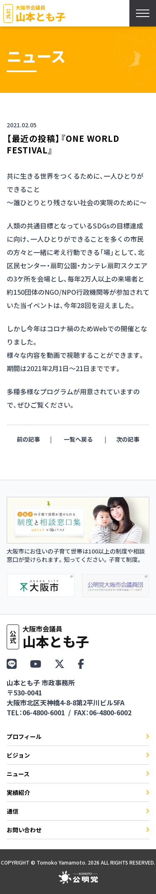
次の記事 (127, 439)
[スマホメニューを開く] (142, 13)
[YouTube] (35, 663)
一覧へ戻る (78, 439)
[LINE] (12, 663)
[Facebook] (81, 663)
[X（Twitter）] (59, 663)
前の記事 (28, 439)
